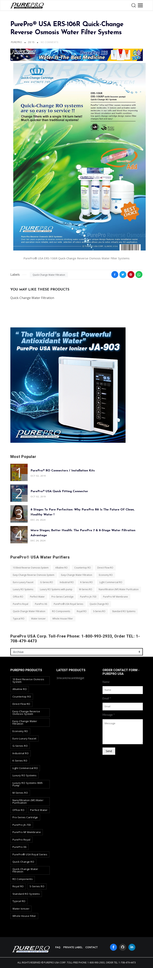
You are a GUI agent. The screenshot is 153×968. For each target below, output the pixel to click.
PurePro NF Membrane (115, 596)
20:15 (31, 42)
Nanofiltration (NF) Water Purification (119, 589)
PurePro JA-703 (88, 596)
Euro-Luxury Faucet (23, 582)
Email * (107, 698)
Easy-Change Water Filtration (76, 575)
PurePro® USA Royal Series (68, 604)
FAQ (57, 947)
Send (109, 751)
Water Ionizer (38, 618)
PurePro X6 (41, 604)
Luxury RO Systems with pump (56, 589)
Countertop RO (82, 567)
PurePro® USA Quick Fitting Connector (59, 491)
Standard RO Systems (123, 611)
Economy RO (105, 575)
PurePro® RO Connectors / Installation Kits (63, 470)
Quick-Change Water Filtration (49, 274)
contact (91, 947)
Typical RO (18, 618)
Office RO (18, 596)
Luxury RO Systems (23, 589)
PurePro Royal (20, 604)
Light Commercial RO (110, 582)
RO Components (61, 611)
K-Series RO (86, 582)
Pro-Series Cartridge (62, 596)
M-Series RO (85, 589)
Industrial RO (67, 582)
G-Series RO (46, 582)
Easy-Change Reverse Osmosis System (33, 575)
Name (106, 681)
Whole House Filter (62, 618)
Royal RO (81, 611)
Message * (109, 714)
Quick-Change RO (99, 604)
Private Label (73, 947)
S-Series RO (99, 611)
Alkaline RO (61, 567)
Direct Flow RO (105, 567)
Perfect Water (37, 596)
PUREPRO (16, 42)
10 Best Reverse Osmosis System (31, 567)
